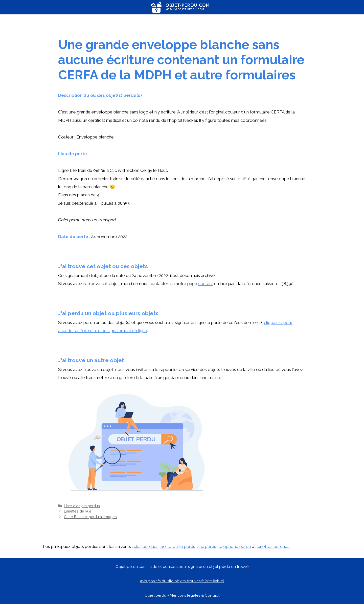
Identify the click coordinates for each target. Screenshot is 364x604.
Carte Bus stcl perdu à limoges (90, 517)
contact (205, 283)
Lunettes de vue (78, 511)
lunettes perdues (273, 546)
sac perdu (206, 546)
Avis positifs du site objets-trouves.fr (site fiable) (182, 581)
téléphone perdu (234, 546)
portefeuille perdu (178, 546)
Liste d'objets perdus (82, 506)
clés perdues (146, 546)
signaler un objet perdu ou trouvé (218, 566)
